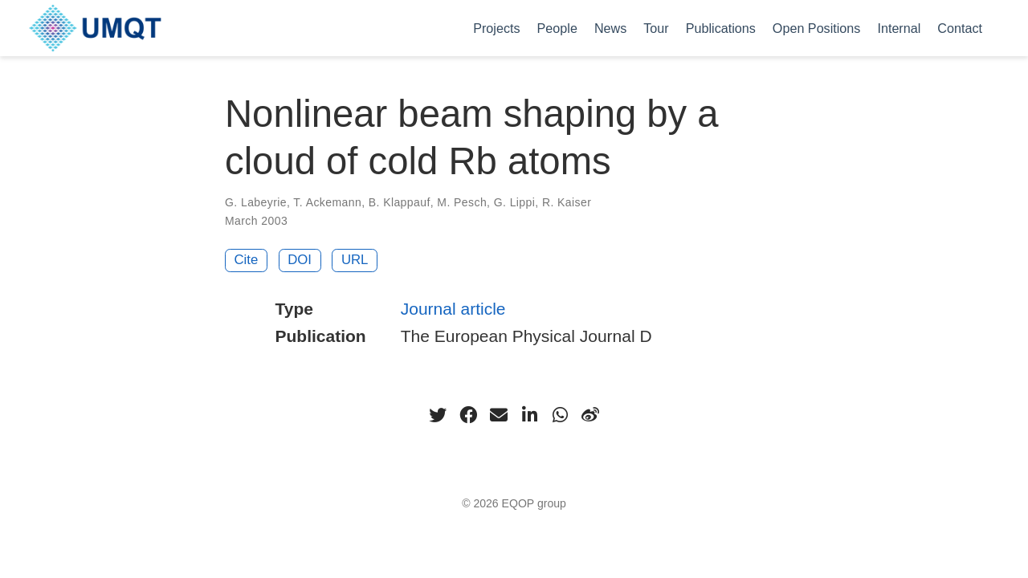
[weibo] (590, 415)
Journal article (453, 308)
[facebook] (468, 415)
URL (355, 259)
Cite (247, 259)
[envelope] (499, 415)
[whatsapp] (560, 415)
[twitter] (438, 415)
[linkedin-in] (529, 415)
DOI (300, 259)
